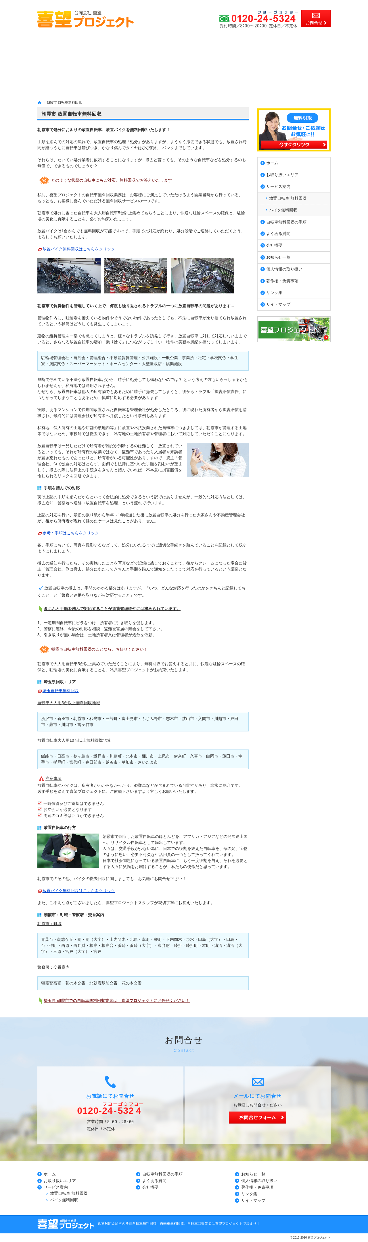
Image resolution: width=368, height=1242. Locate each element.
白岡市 (212, 756)
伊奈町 (180, 756)
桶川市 (148, 756)
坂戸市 (99, 756)
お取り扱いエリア (282, 173)
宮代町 (75, 762)
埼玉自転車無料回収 (61, 690)
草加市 (128, 762)
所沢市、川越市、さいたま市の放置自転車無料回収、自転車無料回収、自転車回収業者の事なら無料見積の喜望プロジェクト (134, 3)
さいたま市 (148, 762)
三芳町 (112, 718)
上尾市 (164, 756)
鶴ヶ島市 (81, 756)
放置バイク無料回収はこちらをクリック (79, 249)
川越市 (220, 718)
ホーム (272, 161)
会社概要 (274, 244)
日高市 (63, 756)
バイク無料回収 (283, 208)
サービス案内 (278, 185)
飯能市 (47, 756)
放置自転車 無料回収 (287, 196)
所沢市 (47, 718)
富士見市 (130, 718)
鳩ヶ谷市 (85, 724)
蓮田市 (228, 756)
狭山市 (188, 718)
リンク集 (274, 291)
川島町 (116, 756)
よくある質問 (278, 232)
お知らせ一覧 (278, 256)
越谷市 (112, 762)
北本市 (132, 756)
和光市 (95, 718)
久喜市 (196, 756)
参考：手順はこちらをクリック (71, 533)
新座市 (63, 718)
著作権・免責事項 (282, 279)
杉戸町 (59, 762)
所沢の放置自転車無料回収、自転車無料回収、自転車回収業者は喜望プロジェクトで (180, 1224)
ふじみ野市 (152, 718)
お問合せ (316, 18)
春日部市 (93, 762)
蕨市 (53, 724)
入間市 (204, 718)
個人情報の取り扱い (284, 268)
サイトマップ (278, 303)
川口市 (67, 724)
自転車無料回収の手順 (286, 220)
